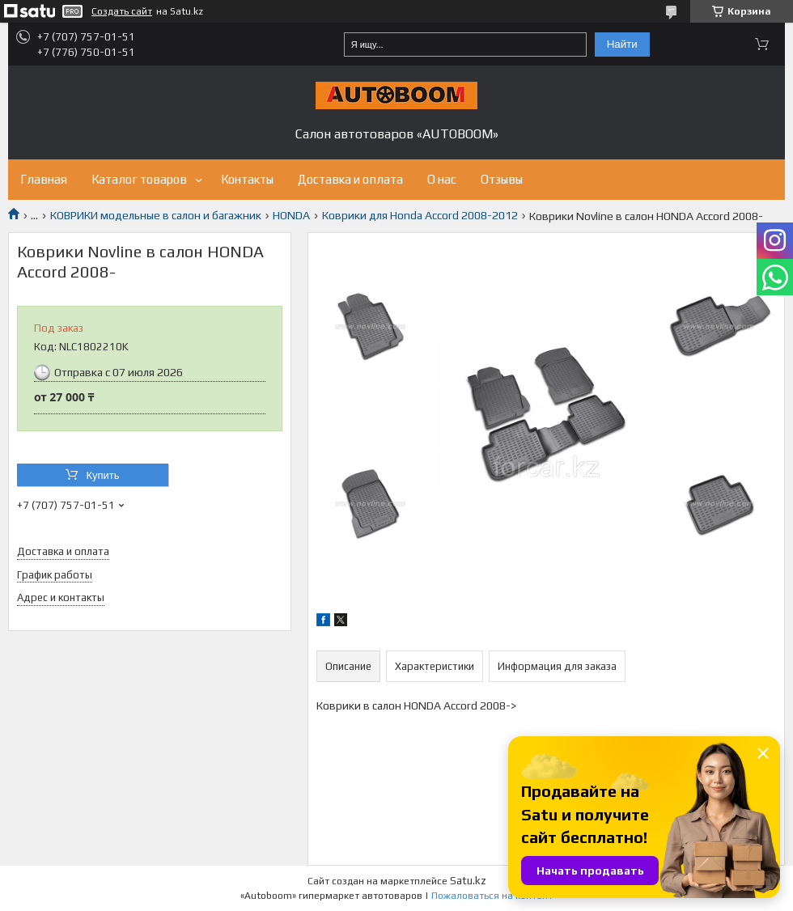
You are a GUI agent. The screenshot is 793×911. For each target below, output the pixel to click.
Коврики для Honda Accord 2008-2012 (420, 215)
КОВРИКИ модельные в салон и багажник (155, 215)
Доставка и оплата (350, 179)
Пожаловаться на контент (492, 895)
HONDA (291, 215)
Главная (43, 179)
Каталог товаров (139, 179)
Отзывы (502, 179)
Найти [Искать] (622, 44)
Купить (102, 475)
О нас (441, 179)
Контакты (247, 179)
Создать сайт (121, 11)
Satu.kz (468, 881)
